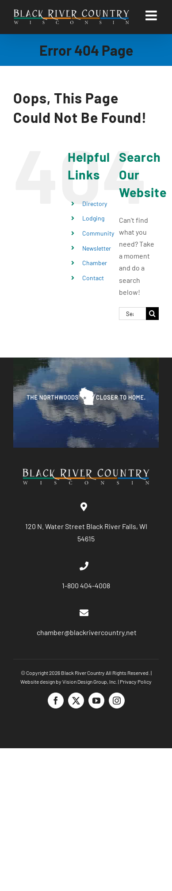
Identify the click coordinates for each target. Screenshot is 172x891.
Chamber (94, 263)
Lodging (93, 218)
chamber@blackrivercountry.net (86, 632)
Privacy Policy (136, 681)
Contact (93, 278)
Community (98, 233)
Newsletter (96, 248)
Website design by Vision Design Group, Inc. (68, 681)
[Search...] (132, 313)
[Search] (152, 313)
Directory (94, 203)
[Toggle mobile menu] (152, 15)
